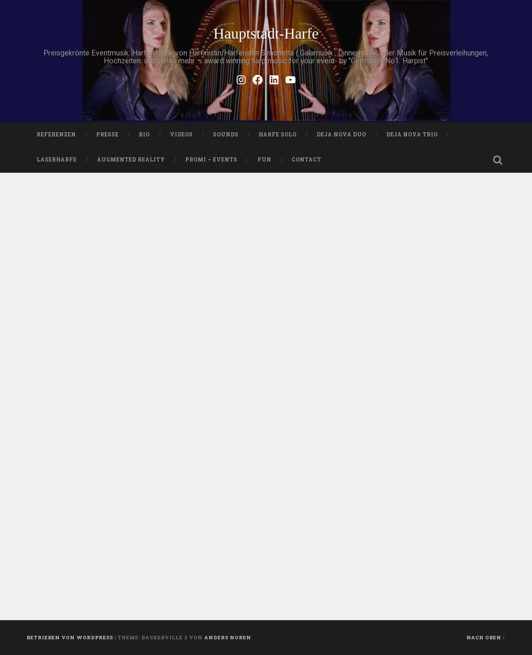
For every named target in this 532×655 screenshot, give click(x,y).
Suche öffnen (497, 160)
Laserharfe (57, 159)
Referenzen (56, 134)
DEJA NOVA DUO (341, 134)
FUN (264, 159)
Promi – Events (211, 159)
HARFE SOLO (278, 134)
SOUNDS (225, 134)
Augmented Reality (131, 159)
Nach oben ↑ (485, 637)
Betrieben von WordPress (70, 637)
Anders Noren (227, 637)
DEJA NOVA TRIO (412, 134)
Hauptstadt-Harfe (266, 33)
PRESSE (107, 134)
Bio (144, 134)
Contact (306, 159)
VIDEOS (181, 134)
